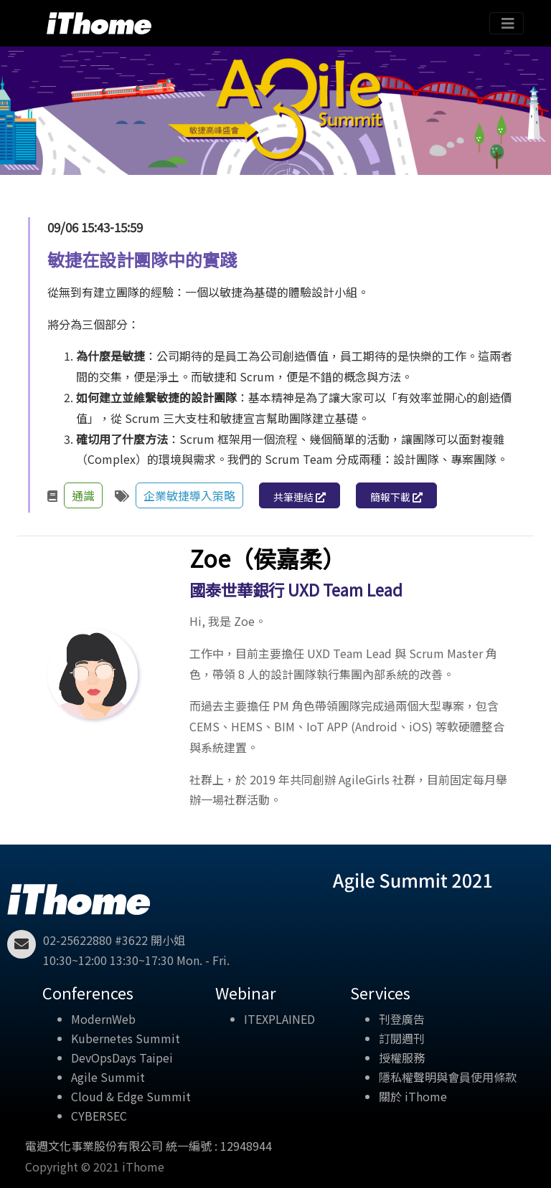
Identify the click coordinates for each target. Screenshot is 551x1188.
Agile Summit (108, 1076)
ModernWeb (103, 1018)
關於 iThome (413, 1096)
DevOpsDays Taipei (122, 1057)
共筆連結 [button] (299, 497)
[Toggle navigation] (506, 23)
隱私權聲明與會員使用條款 (448, 1076)
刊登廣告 (402, 1018)
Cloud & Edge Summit (131, 1096)
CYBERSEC (99, 1115)
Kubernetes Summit (125, 1038)
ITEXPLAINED (279, 1018)
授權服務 (402, 1057)
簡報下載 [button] (396, 497)
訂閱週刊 (402, 1038)
